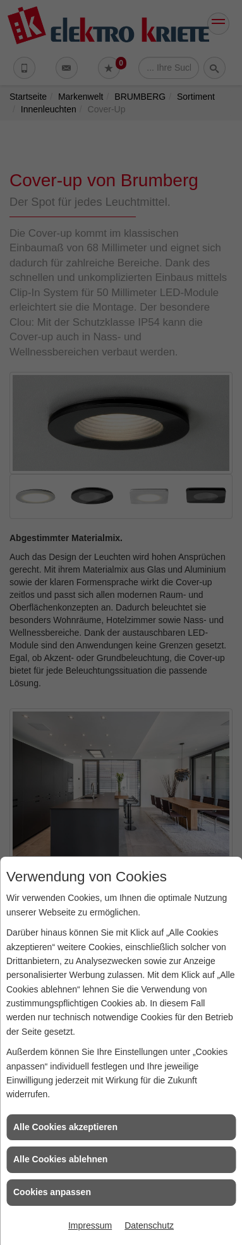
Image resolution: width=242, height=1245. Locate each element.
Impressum (90, 1225)
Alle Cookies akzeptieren (65, 1127)
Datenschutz (149, 1225)
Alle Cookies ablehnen (60, 1159)
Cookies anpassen (52, 1192)
